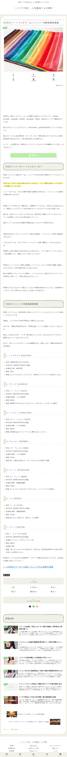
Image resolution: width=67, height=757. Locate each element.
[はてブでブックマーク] (54, 75)
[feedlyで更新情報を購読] (33, 606)
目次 (33, 155)
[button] (54, 79)
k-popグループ (33, 751)
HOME (11, 746)
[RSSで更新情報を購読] (37, 606)
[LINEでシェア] (13, 79)
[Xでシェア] (13, 75)
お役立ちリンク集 (33, 749)
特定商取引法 (11, 749)
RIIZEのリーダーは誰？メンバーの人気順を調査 (28, 567)
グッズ (55, 751)
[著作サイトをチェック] (30, 606)
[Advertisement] (33, 100)
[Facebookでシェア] (33, 75)
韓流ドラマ (55, 749)
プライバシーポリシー (55, 746)
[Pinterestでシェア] (33, 79)
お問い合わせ (33, 746)
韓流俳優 (6, 575)
